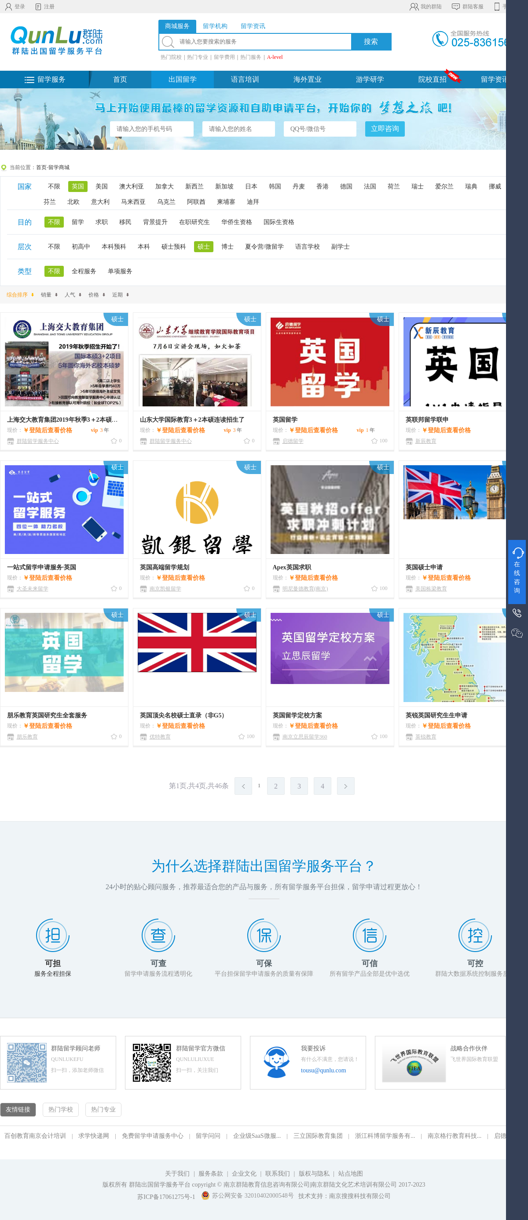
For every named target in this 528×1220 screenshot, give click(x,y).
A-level (275, 57)
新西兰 (194, 186)
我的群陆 (425, 6)
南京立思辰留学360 (304, 737)
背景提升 (155, 222)
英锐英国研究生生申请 (436, 715)
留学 (78, 222)
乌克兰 (166, 202)
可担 (53, 963)
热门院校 (171, 57)
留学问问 (208, 1136)
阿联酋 (196, 202)
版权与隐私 (314, 1173)
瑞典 (471, 186)
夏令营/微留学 (264, 246)
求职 (101, 222)
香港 (322, 186)
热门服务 (250, 57)
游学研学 (370, 79)
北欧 (73, 202)
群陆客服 (467, 6)
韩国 (275, 186)
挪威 (495, 186)
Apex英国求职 (292, 567)
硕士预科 (173, 246)
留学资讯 (495, 79)
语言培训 (245, 79)
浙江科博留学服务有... (385, 1136)
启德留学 (293, 441)
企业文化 (244, 1173)
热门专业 (197, 57)
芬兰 (50, 202)
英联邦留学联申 (427, 419)
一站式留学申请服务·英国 (42, 567)
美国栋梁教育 (431, 589)
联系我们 (278, 1173)
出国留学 (183, 79)
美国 (101, 186)
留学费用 (224, 57)
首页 (120, 79)
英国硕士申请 (424, 567)
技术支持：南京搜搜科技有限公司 (344, 1196)
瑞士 (417, 186)
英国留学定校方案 (297, 715)
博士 (227, 246)
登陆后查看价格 (50, 430)
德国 (346, 186)
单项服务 (120, 271)
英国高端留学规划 (164, 567)
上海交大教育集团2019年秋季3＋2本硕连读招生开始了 (81, 419)
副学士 (340, 246)
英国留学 (285, 419)
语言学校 (307, 246)
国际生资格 (279, 222)
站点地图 (350, 1173)
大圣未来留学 (32, 589)
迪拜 (253, 202)
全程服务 (84, 271)
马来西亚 (133, 202)
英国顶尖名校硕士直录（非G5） (184, 715)
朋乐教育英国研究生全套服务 (47, 715)
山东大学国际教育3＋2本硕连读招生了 (192, 419)
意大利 (100, 202)
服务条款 (210, 1173)
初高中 (81, 246)
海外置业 (307, 79)
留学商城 (59, 167)
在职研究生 (194, 222)
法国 (370, 186)
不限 (54, 186)
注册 (44, 6)
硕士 (204, 246)
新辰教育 (425, 441)
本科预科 (114, 246)
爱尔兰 (444, 186)
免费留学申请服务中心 (152, 1136)
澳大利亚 (131, 186)
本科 (144, 246)
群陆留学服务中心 (38, 441)
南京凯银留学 (165, 589)
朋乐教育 (27, 737)
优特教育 (160, 737)
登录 (14, 6)
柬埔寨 (226, 202)
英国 (78, 186)
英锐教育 (425, 737)
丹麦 (299, 186)
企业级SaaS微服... (257, 1136)
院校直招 (432, 79)
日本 (251, 186)
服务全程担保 (52, 973)
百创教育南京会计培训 (35, 1136)
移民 (125, 222)
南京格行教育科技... (455, 1136)
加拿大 (164, 186)
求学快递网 (93, 1136)
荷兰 (394, 186)
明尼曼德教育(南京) (305, 589)
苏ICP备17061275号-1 (166, 1197)
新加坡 (224, 186)
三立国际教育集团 (318, 1136)
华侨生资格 (236, 222)
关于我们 (177, 1173)
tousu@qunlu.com (323, 1070)
